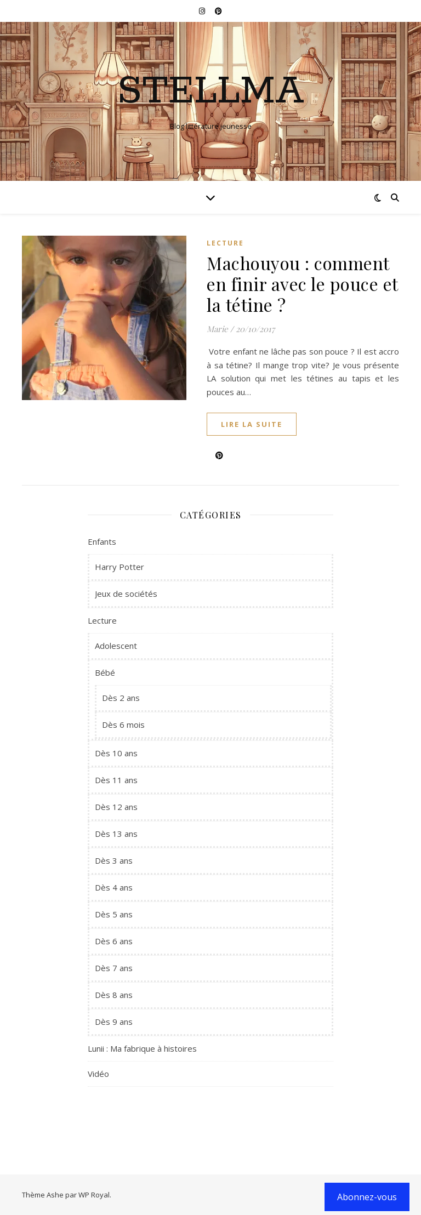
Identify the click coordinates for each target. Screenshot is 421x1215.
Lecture (225, 243)
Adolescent (116, 645)
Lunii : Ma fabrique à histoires (142, 1048)
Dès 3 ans (114, 860)
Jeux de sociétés (126, 593)
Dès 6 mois (123, 724)
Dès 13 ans (116, 833)
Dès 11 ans (116, 779)
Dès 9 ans (114, 1021)
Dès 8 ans (114, 994)
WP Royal (94, 1195)
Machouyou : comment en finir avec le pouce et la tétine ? (302, 283)
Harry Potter (119, 566)
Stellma (210, 92)
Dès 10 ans (116, 753)
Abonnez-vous (367, 1197)
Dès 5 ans (114, 914)
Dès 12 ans (116, 806)
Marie (217, 328)
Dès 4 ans (114, 887)
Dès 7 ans (114, 967)
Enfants (102, 541)
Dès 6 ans (114, 941)
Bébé (105, 672)
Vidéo (98, 1073)
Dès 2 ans (121, 697)
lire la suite (251, 424)
